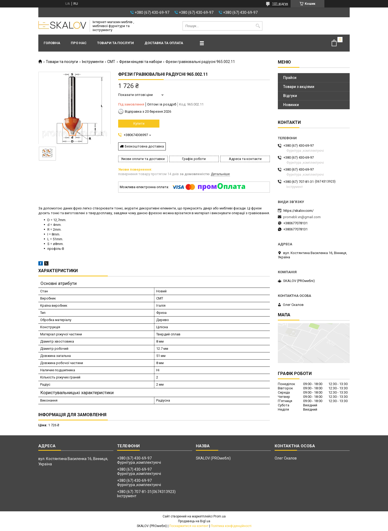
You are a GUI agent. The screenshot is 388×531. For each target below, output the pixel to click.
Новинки (291, 105)
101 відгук (280, 4)
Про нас (78, 43)
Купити (139, 123)
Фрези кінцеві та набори (140, 62)
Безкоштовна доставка (144, 146)
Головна (52, 43)
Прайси (289, 77)
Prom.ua (219, 516)
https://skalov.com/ (298, 211)
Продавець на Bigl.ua (194, 521)
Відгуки (290, 96)
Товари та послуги (115, 43)
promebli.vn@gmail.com (302, 217)
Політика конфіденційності (231, 526)
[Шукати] (257, 26)
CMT (111, 62)
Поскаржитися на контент (188, 526)
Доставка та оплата (164, 43)
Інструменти (93, 62)
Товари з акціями (298, 87)
